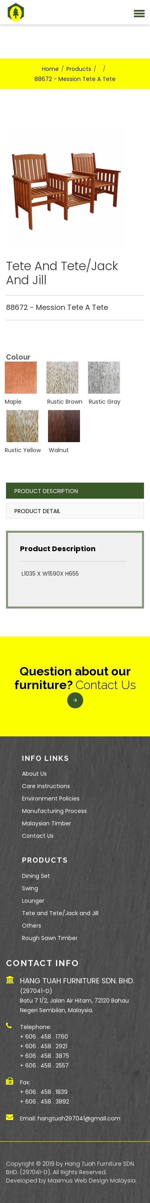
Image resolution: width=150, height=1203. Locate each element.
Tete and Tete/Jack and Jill (60, 913)
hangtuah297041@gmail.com (79, 1118)
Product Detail (37, 511)
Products (78, 69)
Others (31, 926)
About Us (34, 774)
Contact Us (38, 836)
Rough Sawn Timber (50, 938)
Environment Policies (51, 799)
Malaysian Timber (46, 823)
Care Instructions (46, 786)
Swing (30, 888)
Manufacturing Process (54, 811)
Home (50, 69)
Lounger (33, 901)
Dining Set (36, 876)
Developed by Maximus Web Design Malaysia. (71, 1181)
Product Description (46, 491)
